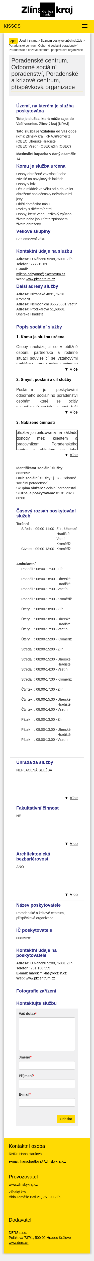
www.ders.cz (19, 1243)
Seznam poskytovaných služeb (61, 40)
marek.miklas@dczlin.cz (48, 973)
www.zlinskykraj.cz (23, 1184)
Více (74, 369)
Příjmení (26, 1076)
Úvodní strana (28, 40)
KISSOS (12, 26)
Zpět (13, 41)
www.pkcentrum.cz (40, 279)
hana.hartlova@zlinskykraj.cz (43, 1161)
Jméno (24, 1057)
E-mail (24, 1094)
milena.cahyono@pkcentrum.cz (40, 274)
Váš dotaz (27, 1014)
